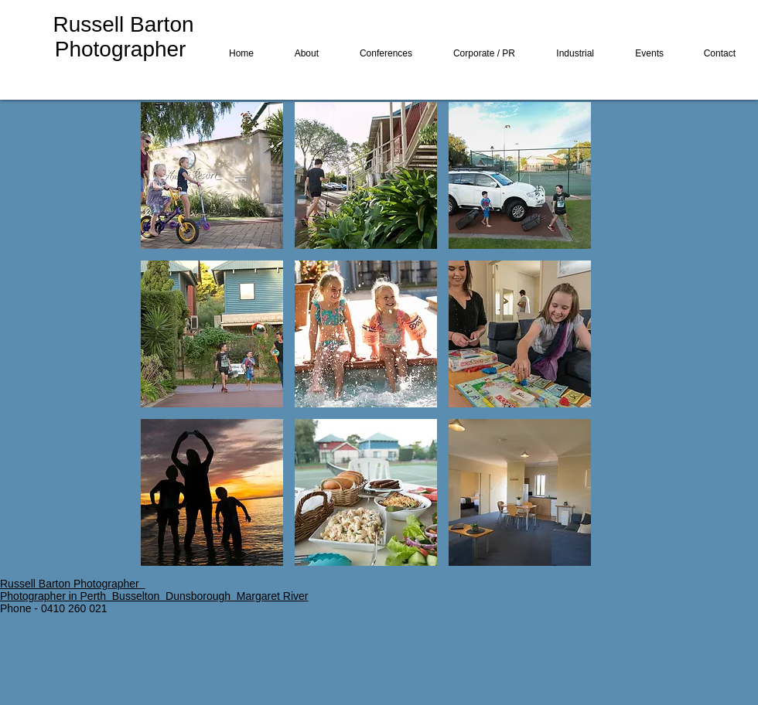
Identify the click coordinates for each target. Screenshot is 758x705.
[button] (212, 175)
